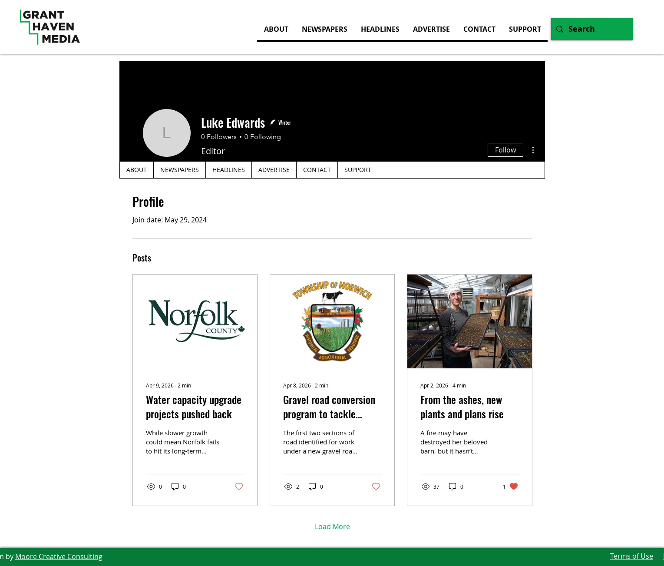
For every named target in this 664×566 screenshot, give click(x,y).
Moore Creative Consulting (58, 556)
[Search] (591, 29)
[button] (431, 29)
